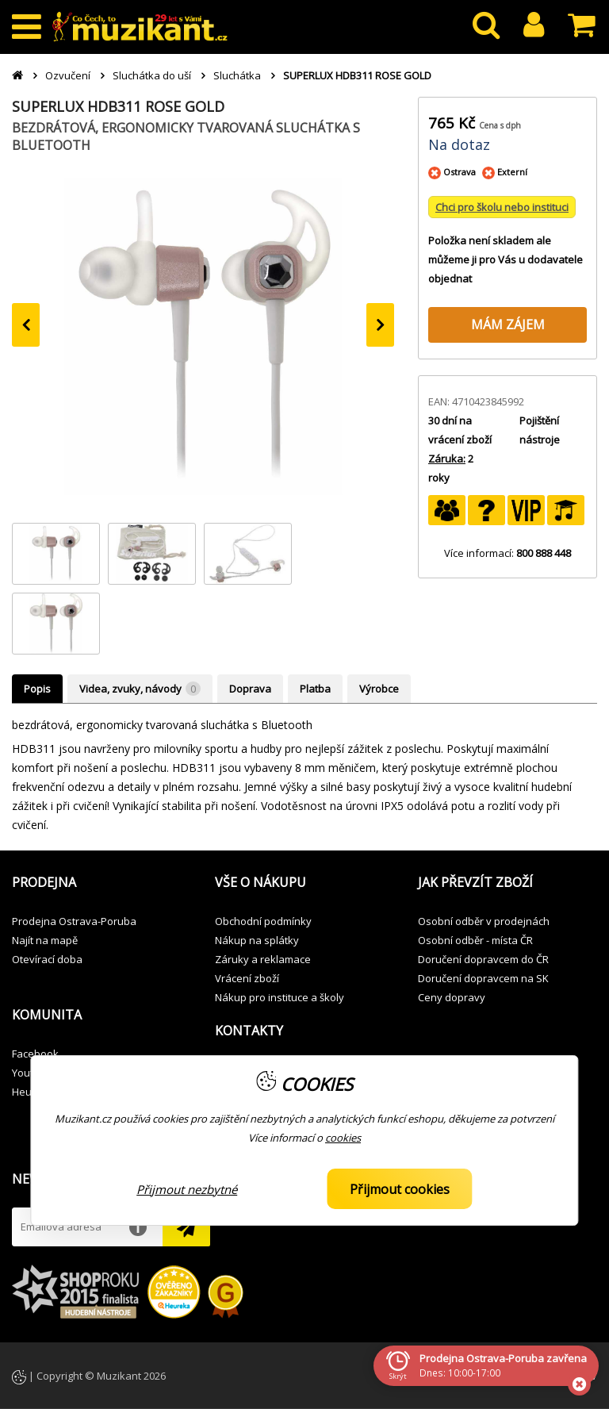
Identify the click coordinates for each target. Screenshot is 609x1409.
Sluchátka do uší (152, 75)
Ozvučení (67, 75)
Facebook (35, 1053)
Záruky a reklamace (263, 959)
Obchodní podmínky (263, 921)
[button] (101, 883)
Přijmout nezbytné (186, 1189)
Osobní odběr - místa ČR (475, 940)
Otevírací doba (47, 959)
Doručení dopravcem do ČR (483, 959)
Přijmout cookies (400, 1189)
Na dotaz (459, 144)
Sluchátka (237, 75)
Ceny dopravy (451, 997)
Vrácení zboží (247, 978)
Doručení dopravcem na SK (483, 978)
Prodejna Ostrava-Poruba (74, 921)
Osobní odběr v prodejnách (484, 921)
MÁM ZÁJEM (508, 324)
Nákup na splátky (257, 940)
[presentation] (26, 325)
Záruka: (446, 458)
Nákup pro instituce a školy (279, 997)
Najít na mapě (45, 940)
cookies (343, 1138)
